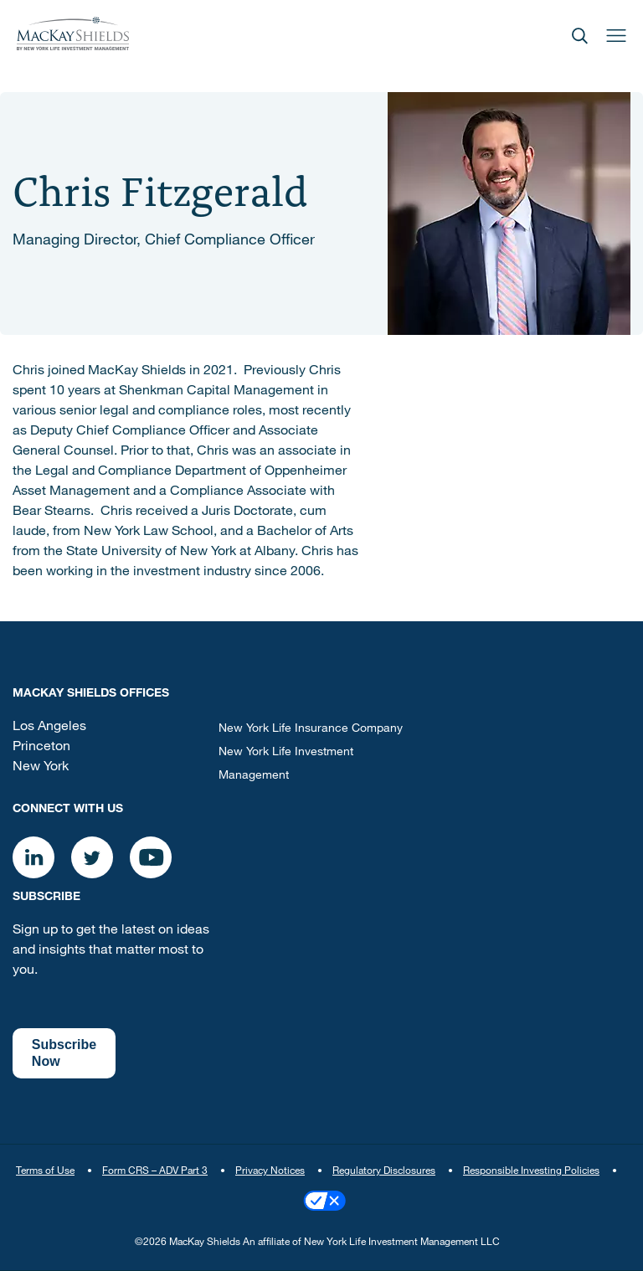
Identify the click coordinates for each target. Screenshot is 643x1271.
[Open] (579, 34)
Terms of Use (45, 1171)
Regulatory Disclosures (383, 1171)
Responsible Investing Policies (531, 1171)
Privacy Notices (270, 1171)
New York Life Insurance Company (311, 729)
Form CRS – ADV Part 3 (155, 1171)
